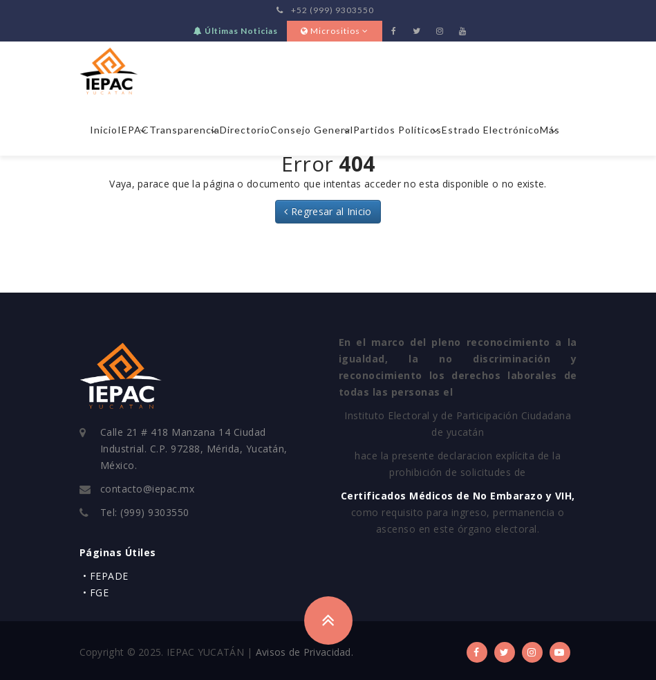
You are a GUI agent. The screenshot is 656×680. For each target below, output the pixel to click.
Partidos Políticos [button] (397, 130)
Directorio (245, 130)
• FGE (96, 592)
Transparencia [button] (184, 130)
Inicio (104, 130)
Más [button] (550, 130)
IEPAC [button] (133, 130)
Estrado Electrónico (491, 130)
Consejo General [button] (311, 130)
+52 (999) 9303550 (325, 10)
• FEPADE (106, 575)
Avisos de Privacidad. (304, 652)
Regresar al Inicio (327, 211)
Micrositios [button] (334, 31)
